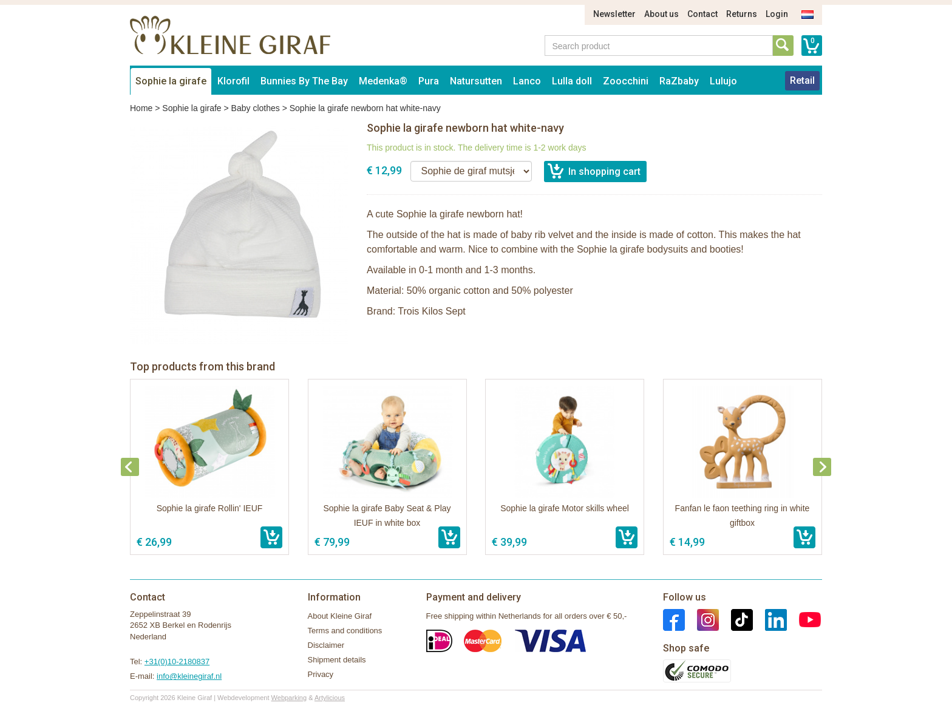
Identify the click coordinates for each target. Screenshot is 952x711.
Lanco (527, 81)
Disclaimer (326, 645)
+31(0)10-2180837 (176, 661)
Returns (741, 14)
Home (141, 108)
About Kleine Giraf (340, 616)
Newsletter (614, 14)
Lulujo (723, 81)
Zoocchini (625, 81)
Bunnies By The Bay (304, 81)
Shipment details (337, 659)
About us (661, 14)
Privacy (321, 674)
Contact (702, 14)
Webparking (289, 697)
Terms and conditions (345, 630)
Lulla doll (572, 81)
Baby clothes (255, 108)
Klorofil (233, 81)
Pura (428, 81)
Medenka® (383, 81)
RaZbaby (679, 81)
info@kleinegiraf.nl (189, 676)
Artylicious (329, 697)
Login (777, 14)
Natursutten (476, 81)
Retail (802, 80)
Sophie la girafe (170, 81)
